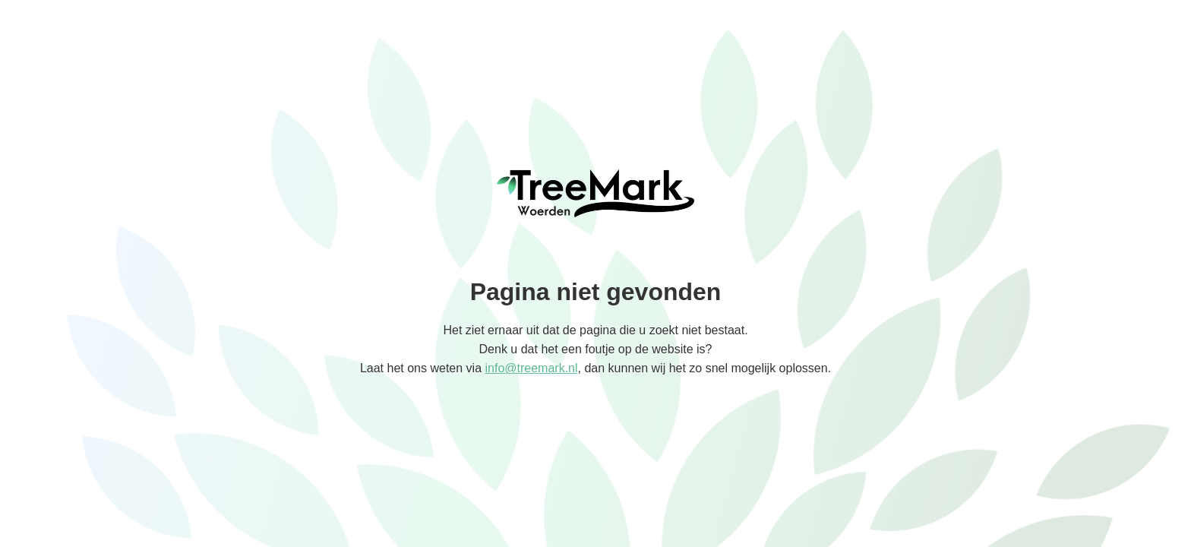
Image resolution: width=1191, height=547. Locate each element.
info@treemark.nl (531, 368)
